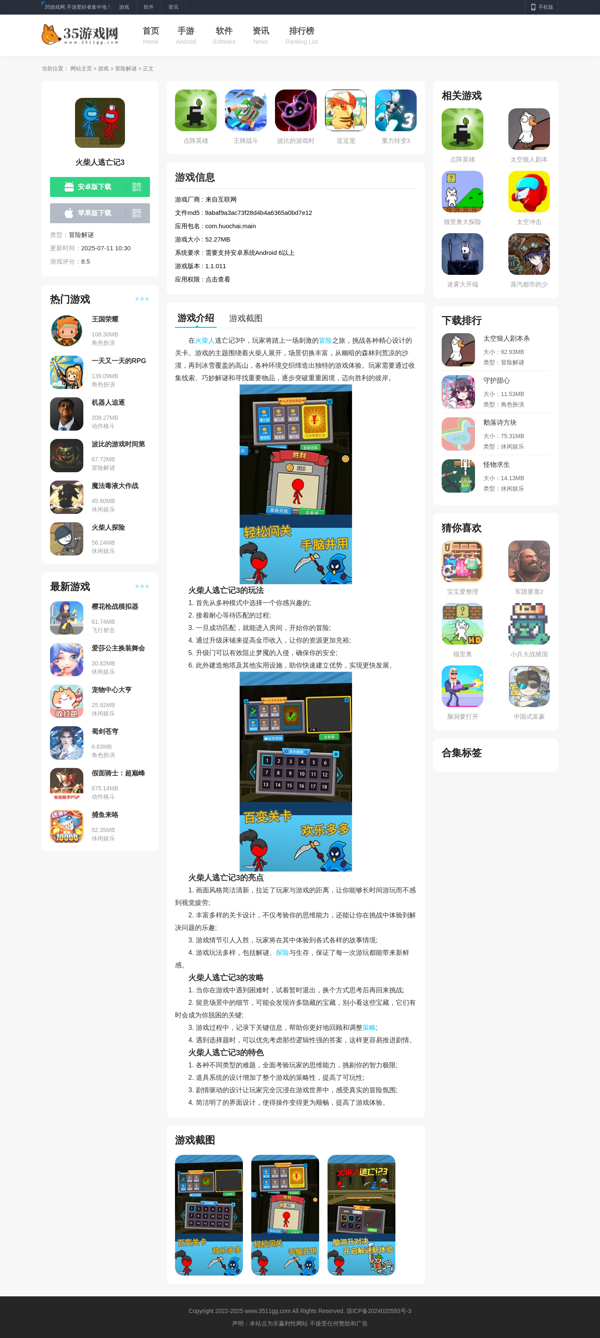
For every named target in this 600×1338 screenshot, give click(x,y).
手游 (186, 30)
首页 (150, 30)
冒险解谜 (126, 68)
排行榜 (301, 30)
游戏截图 (245, 318)
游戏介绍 (196, 318)
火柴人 (205, 340)
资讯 (260, 30)
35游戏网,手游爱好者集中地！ (78, 7)
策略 (369, 1027)
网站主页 (81, 68)
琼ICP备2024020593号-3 (379, 1311)
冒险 (325, 340)
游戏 (103, 68)
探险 (282, 952)
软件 (224, 30)
